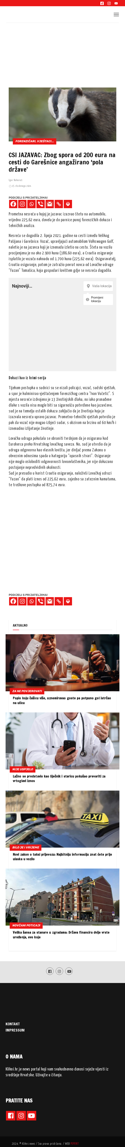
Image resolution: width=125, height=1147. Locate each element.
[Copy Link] (59, 204)
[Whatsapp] (31, 204)
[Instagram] (22, 204)
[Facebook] (13, 204)
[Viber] (40, 204)
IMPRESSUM (15, 1030)
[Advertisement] (62, 54)
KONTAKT (13, 1024)
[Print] (68, 204)
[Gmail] (50, 204)
